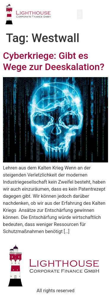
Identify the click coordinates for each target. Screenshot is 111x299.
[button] (80, 14)
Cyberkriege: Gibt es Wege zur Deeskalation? (53, 61)
